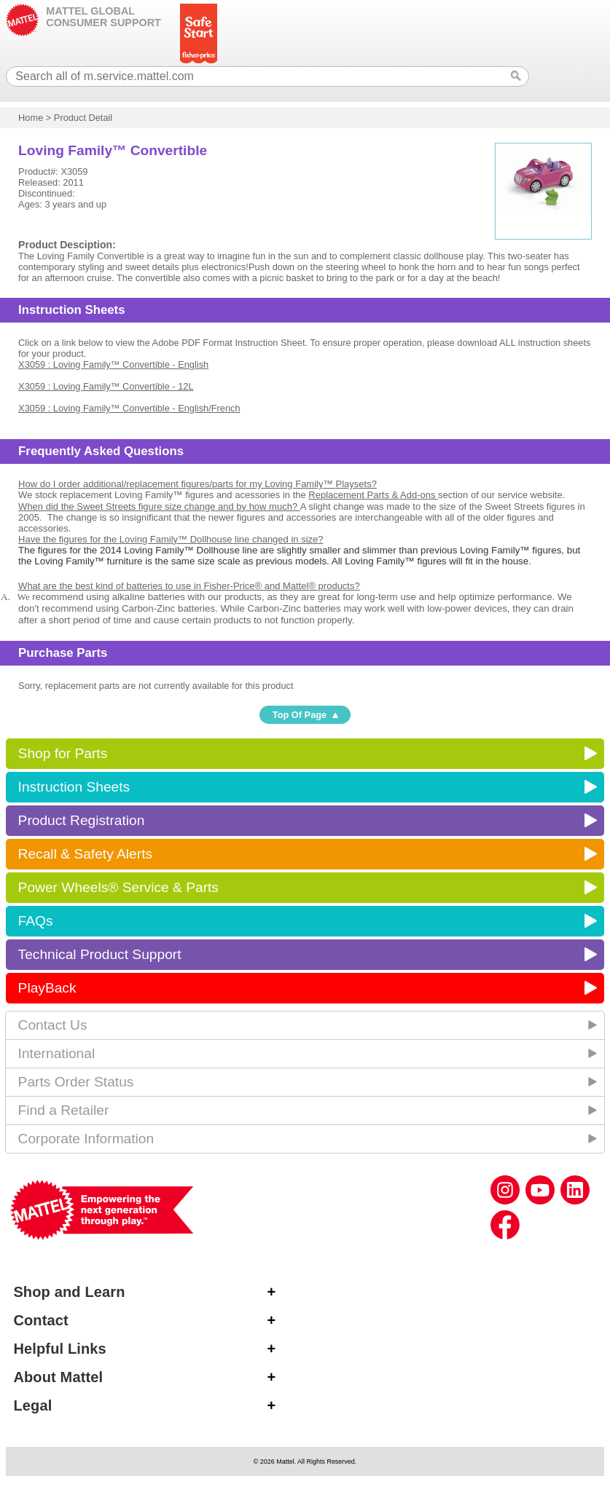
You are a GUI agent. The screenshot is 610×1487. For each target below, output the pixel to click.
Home (30, 117)
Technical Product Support (99, 954)
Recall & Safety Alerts (85, 853)
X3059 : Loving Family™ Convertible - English (113, 364)
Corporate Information (86, 1138)
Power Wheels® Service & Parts (118, 887)
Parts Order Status (76, 1081)
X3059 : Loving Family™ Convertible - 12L (105, 386)
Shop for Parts (63, 753)
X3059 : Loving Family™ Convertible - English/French (129, 408)
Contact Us (52, 1025)
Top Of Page (299, 714)
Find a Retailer (63, 1110)
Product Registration (81, 820)
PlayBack (47, 987)
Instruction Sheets (74, 786)
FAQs (35, 920)
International (56, 1053)
